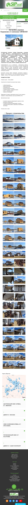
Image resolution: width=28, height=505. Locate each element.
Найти (25, 10)
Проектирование (15, 478)
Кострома (8, 22)
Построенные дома (17, 23)
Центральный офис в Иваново (8, 20)
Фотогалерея (14, 467)
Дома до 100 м (14, 454)
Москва (8, 23)
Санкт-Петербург (8, 25)
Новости (14, 463)
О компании (14, 469)
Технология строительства (14, 477)
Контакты (14, 475)
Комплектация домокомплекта (14, 479)
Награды (14, 464)
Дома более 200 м (14, 456)
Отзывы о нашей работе (14, 465)
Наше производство (14, 468)
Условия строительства (14, 476)
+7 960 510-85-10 (12, 12)
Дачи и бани (14, 457)
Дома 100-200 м (14, 455)
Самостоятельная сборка (14, 480)
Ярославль (8, 27)
